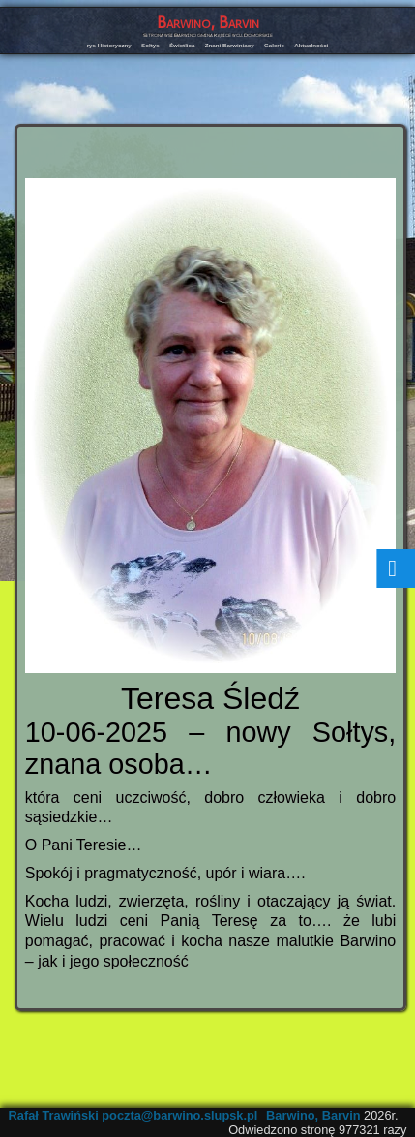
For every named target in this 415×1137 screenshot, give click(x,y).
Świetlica (181, 45)
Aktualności (311, 45)
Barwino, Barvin (208, 23)
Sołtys (150, 45)
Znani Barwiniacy (229, 45)
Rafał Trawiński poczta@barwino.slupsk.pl (133, 1115)
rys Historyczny (109, 45)
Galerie (274, 45)
